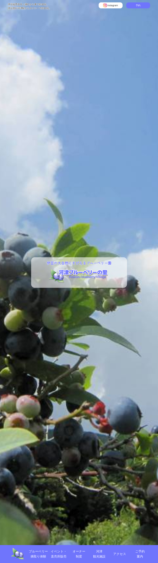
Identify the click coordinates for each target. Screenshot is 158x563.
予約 (138, 5)
